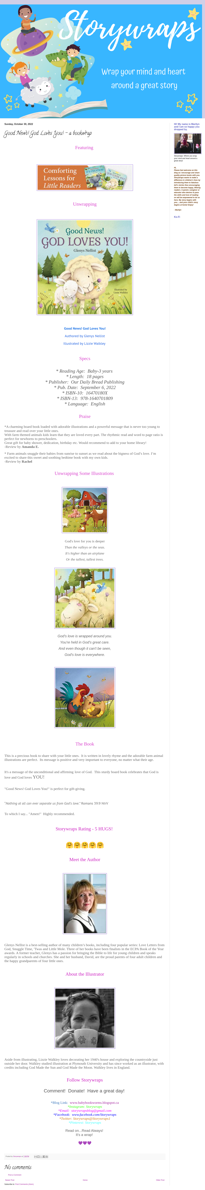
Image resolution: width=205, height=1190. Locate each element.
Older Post (160, 1180)
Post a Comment (14, 1175)
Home (85, 1180)
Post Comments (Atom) (24, 1184)
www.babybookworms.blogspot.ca (94, 1103)
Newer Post (9, 1180)
